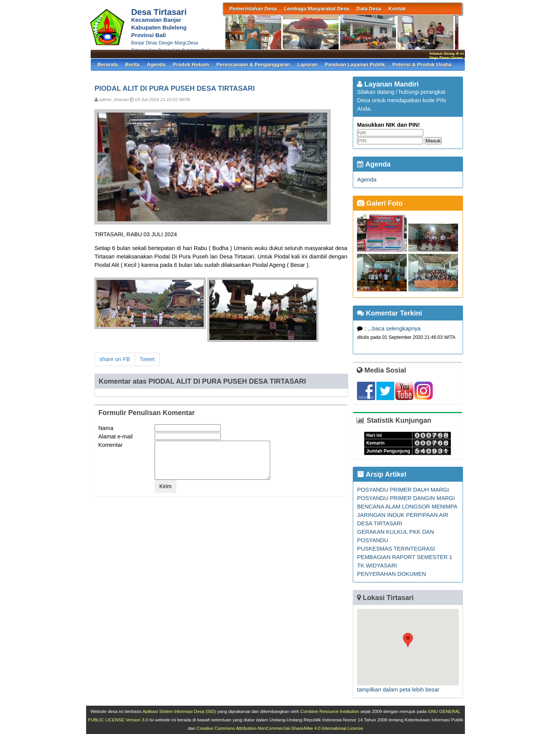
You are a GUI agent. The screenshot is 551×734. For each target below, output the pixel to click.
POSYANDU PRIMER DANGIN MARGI (406, 498)
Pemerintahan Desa (253, 8)
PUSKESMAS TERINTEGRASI (396, 549)
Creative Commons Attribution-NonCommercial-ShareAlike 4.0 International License (280, 728)
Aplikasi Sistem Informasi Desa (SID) (179, 711)
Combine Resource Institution (329, 711)
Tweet (147, 359)
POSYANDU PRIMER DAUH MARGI (403, 490)
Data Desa (369, 8)
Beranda (108, 64)
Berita (132, 64)
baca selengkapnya (396, 328)
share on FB (114, 359)
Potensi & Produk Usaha (422, 64)
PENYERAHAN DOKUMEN (391, 574)
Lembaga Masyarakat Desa (316, 8)
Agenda (156, 64)
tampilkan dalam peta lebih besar (398, 690)
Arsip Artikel (381, 474)
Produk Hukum (191, 64)
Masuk (432, 141)
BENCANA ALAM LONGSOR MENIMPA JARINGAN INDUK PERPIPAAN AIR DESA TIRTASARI (407, 515)
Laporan (307, 64)
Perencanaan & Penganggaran (253, 64)
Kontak (397, 8)
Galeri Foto (380, 203)
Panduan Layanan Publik (355, 64)
